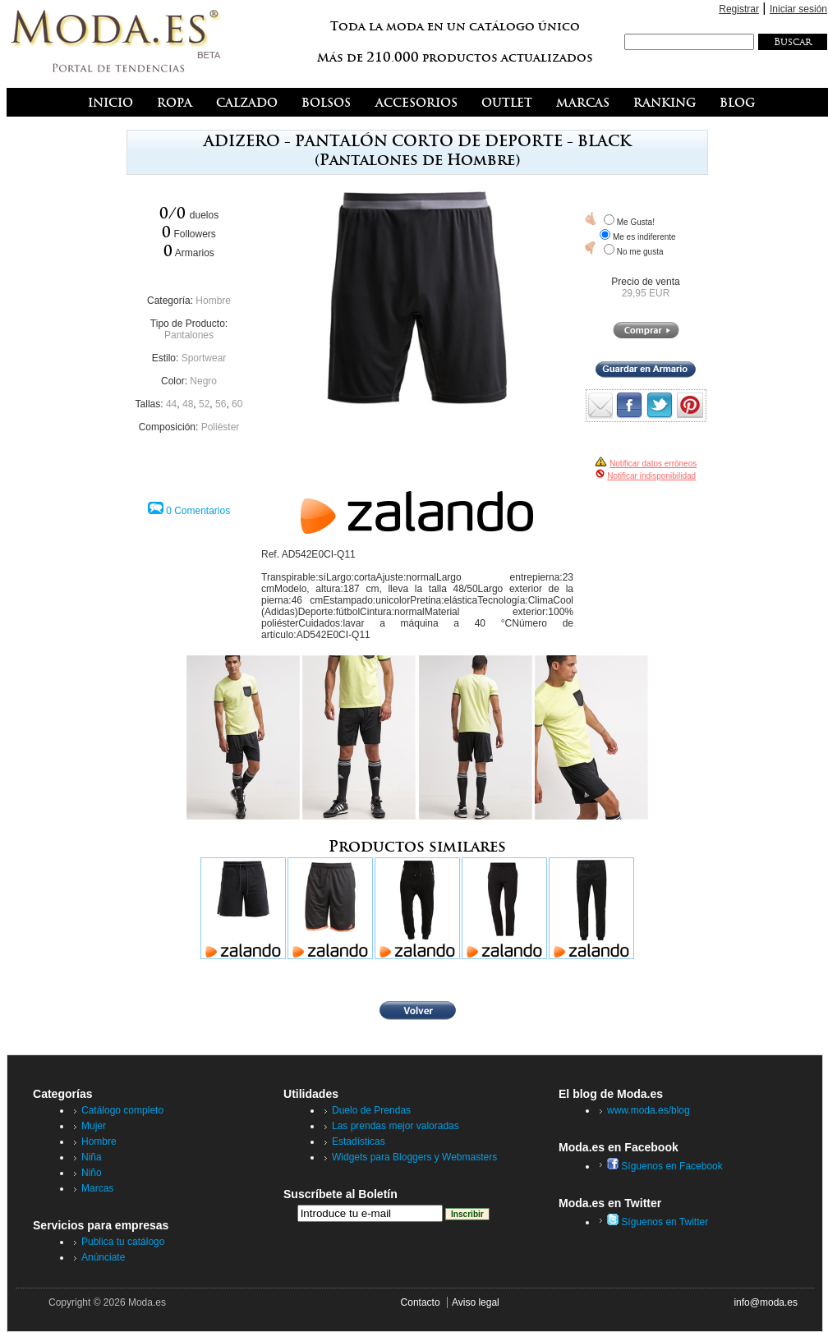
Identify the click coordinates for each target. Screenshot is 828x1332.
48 (187, 404)
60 (237, 404)
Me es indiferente (644, 236)
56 (220, 404)
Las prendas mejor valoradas (395, 1126)
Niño (91, 1172)
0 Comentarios (198, 511)
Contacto (420, 1302)
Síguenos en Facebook (665, 1166)
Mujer (93, 1126)
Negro (203, 381)
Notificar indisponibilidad (651, 475)
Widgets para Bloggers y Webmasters (414, 1157)
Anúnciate (103, 1257)
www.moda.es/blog (648, 1110)
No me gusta (640, 251)
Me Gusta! (636, 222)
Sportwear (204, 358)
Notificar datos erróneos (653, 463)
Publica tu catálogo (122, 1241)
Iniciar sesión (798, 9)
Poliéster (220, 427)
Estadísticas (358, 1141)
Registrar (739, 9)
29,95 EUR (646, 293)
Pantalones (189, 335)
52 (204, 404)
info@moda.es (766, 1302)
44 (171, 404)
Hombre (213, 300)
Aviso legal (475, 1302)
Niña (91, 1157)
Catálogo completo (122, 1110)
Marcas (97, 1188)
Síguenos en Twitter (657, 1222)
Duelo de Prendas (371, 1110)
